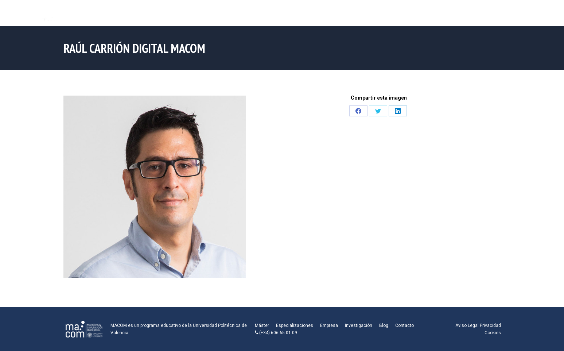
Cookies (493, 332)
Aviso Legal (467, 325)
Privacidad (490, 325)
